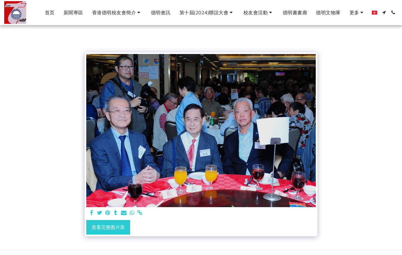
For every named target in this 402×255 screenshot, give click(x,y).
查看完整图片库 (108, 227)
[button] (117, 12)
